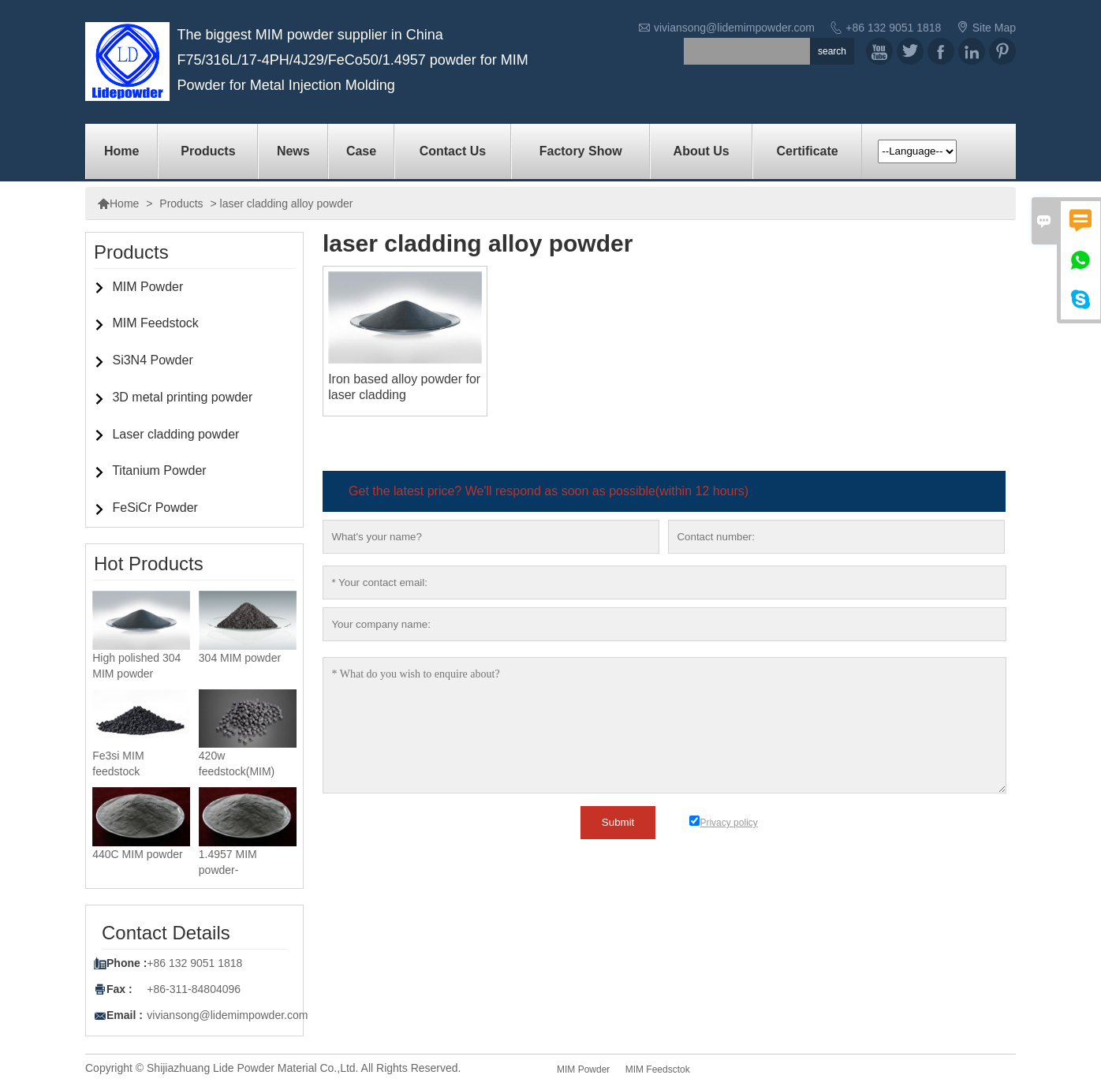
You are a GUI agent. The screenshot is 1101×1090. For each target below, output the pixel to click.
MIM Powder (147, 286)
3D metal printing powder (182, 397)
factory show (580, 151)
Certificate (807, 151)
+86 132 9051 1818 (893, 27)
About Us (702, 151)
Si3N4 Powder (152, 360)
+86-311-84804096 (194, 989)
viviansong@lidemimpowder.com (734, 27)
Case (361, 151)
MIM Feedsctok (657, 1069)
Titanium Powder (159, 470)
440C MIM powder (137, 854)
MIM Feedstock (155, 323)
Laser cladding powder (175, 434)
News (293, 151)
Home (121, 151)
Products (208, 151)
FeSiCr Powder (154, 507)
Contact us (453, 151)
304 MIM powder (240, 657)
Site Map (994, 27)
